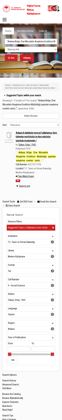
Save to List (24, 186)
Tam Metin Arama (25, 31)
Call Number (13, 279)
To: (33, 343)
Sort (4, 125)
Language (12, 308)
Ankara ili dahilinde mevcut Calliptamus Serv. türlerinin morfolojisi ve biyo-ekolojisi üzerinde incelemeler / (36, 137)
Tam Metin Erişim (25, 176)
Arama (8, 31)
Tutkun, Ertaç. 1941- (27, 144)
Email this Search (46, 201)
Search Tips (7, 415)
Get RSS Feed (24, 201)
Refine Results (31, 116)
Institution (12, 236)
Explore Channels (10, 402)
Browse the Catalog (11, 394)
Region (11, 323)
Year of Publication (17, 337)
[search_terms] (31, 41)
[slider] (9, 354)
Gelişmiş (27, 58)
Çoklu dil (43, 31)
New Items (7, 406)
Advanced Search (10, 384)
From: (10, 343)
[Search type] (31, 49)
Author (11, 294)
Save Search (13, 205)
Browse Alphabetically (12, 398)
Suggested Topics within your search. (22, 95)
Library (11, 250)
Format (11, 265)
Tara (11, 58)
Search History (9, 380)
